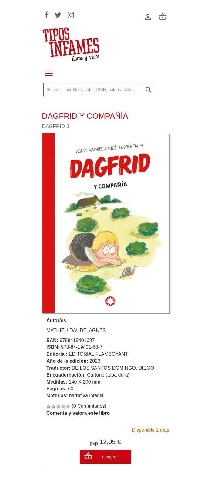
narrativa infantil (86, 395)
